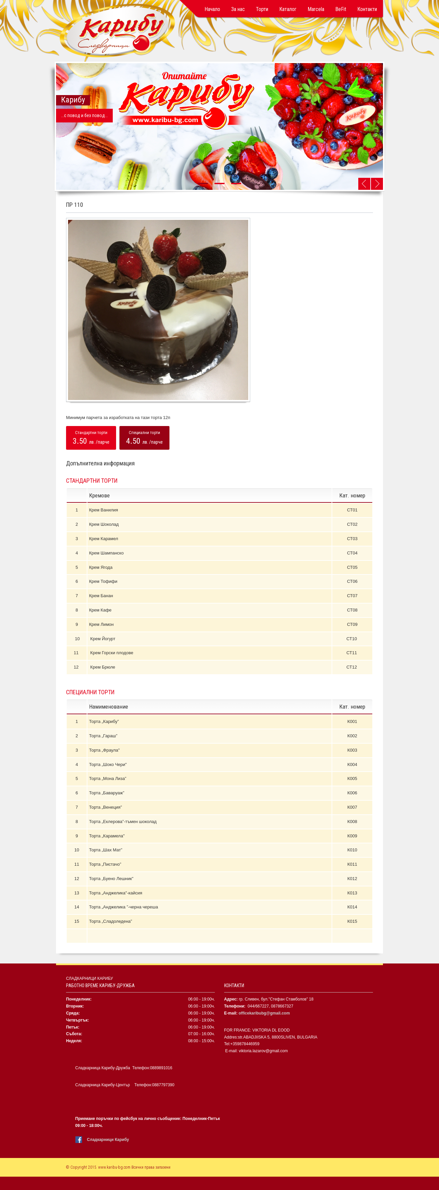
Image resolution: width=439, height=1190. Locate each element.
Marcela (316, 9)
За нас (238, 9)
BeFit (340, 9)
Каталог (288, 9)
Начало (212, 9)
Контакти (367, 9)
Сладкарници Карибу (108, 1139)
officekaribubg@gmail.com (264, 1013)
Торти (262, 9)
